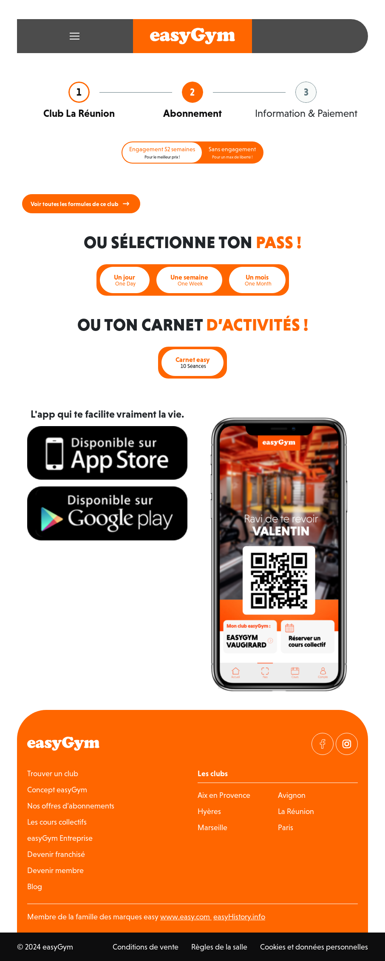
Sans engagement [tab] (232, 152)
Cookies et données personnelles (314, 946)
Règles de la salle (219, 946)
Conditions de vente (145, 946)
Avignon (292, 795)
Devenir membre (55, 870)
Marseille (212, 827)
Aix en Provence (224, 795)
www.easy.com (186, 916)
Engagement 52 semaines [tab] (162, 152)
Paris (285, 827)
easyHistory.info (239, 916)
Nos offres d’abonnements (70, 805)
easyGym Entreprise (60, 838)
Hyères (209, 811)
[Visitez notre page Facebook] (322, 744)
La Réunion (296, 811)
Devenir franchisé (56, 854)
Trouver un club (52, 773)
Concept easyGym (57, 789)
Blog (34, 886)
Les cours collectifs (57, 821)
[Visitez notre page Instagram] (346, 744)
